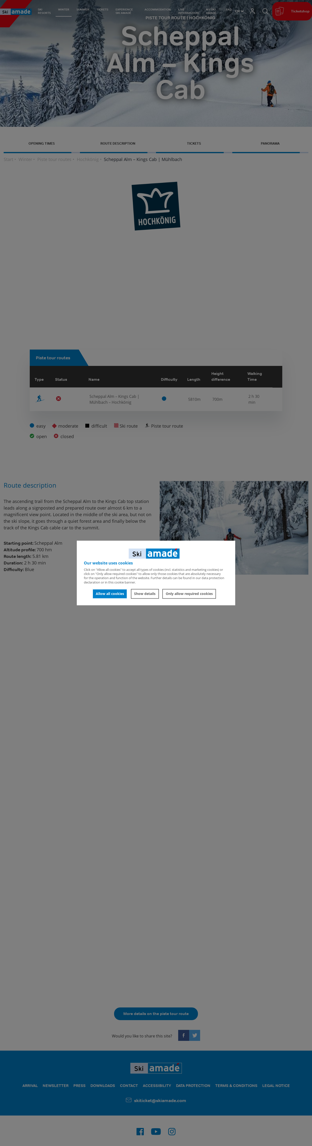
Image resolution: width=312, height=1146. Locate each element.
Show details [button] (145, 593)
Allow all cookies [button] (110, 593)
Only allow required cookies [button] (189, 593)
